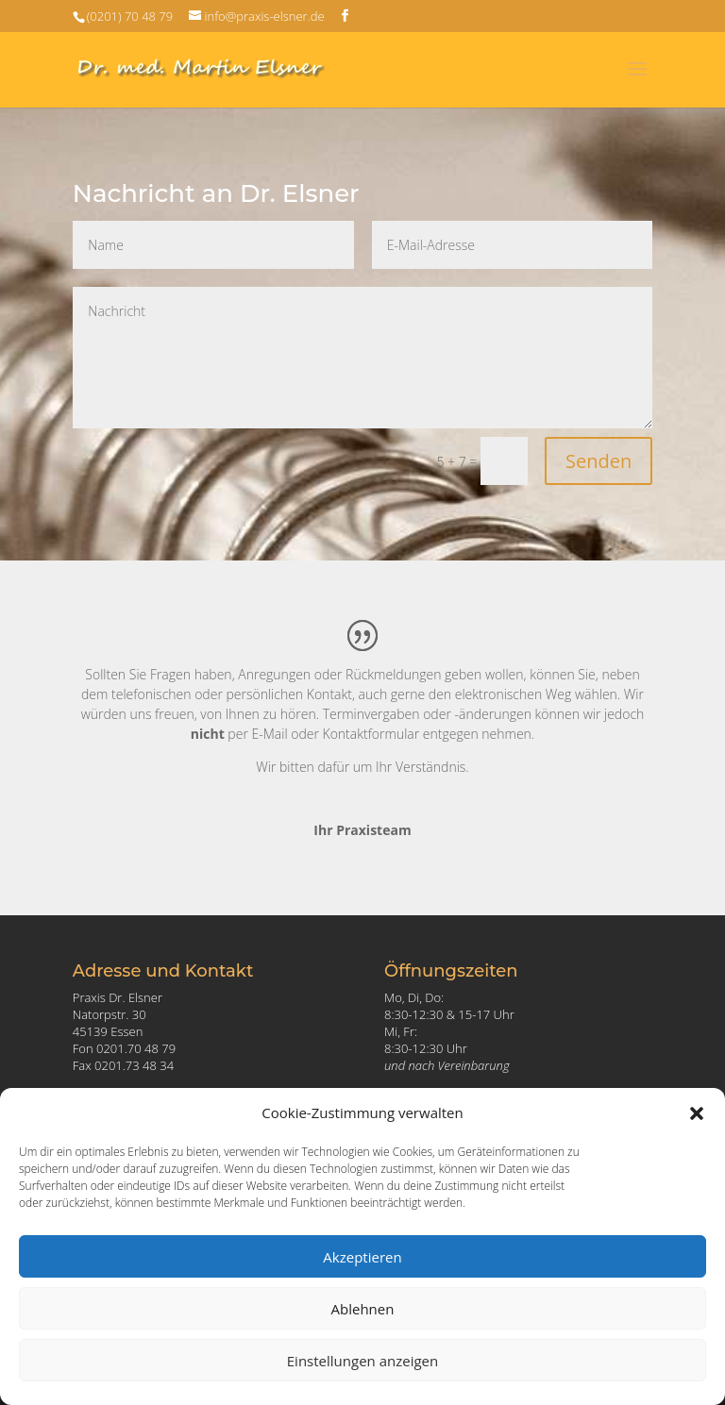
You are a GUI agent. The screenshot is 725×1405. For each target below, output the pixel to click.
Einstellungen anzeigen (362, 1360)
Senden (598, 461)
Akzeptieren (362, 1256)
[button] (696, 1113)
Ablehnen (363, 1308)
